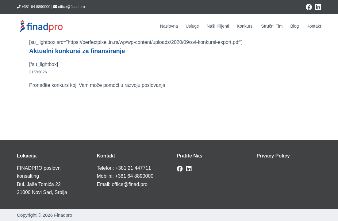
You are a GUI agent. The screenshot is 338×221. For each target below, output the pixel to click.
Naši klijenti (218, 26)
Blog (294, 26)
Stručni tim (271, 26)
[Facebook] (309, 7)
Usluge (192, 26)
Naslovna (169, 26)
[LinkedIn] (318, 7)
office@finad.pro (129, 184)
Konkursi (245, 26)
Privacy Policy (273, 155)
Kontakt (313, 26)
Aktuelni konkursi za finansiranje (77, 51)
